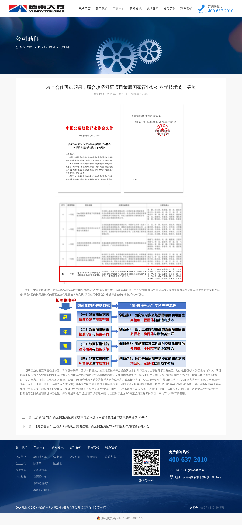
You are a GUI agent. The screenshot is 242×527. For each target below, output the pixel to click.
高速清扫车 (40, 471)
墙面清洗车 (40, 458)
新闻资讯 (137, 9)
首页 (38, 49)
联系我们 (187, 9)
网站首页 (88, 9)
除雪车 (37, 464)
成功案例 (154, 9)
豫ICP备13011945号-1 (213, 509)
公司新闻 (65, 49)
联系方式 (110, 458)
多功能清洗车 (41, 484)
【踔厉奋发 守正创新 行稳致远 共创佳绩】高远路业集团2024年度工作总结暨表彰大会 (91, 428)
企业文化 (21, 464)
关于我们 (105, 9)
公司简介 (21, 458)
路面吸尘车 (40, 478)
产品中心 (121, 9)
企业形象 (21, 478)
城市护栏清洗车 (42, 491)
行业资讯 (56, 464)
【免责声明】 (100, 509)
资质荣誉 (170, 9)
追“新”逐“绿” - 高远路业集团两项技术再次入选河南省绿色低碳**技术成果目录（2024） (92, 419)
